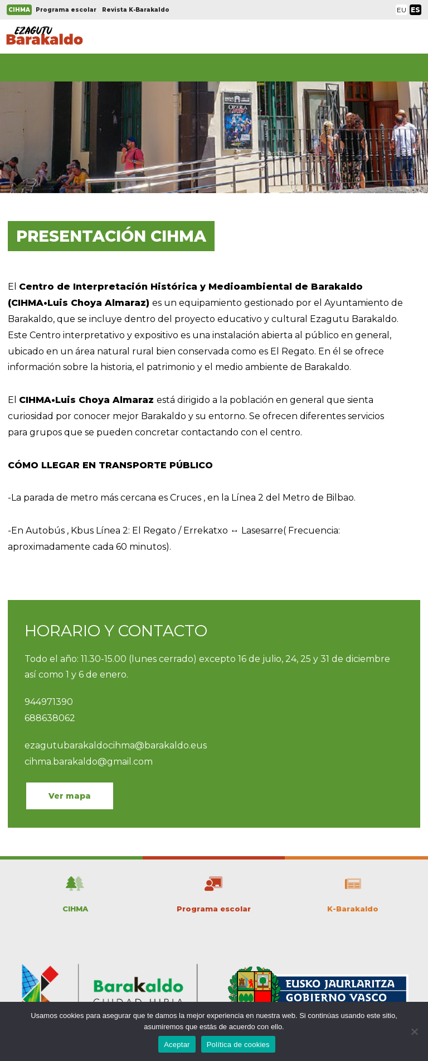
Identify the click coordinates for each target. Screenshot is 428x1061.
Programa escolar (66, 9)
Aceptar (177, 1044)
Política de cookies (238, 1044)
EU (401, 10)
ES (415, 10)
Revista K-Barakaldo (135, 9)
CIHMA (19, 9)
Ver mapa (69, 796)
